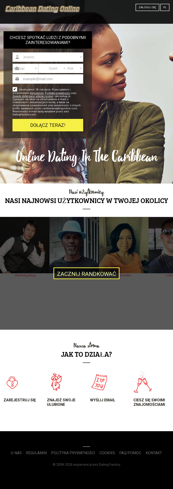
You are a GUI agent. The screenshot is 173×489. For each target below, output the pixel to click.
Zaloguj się (147, 7)
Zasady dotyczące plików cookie (32, 96)
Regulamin (37, 93)
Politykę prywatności (57, 93)
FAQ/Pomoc (130, 453)
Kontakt (154, 453)
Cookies (107, 453)
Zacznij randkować (86, 274)
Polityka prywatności (73, 453)
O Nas (16, 453)
